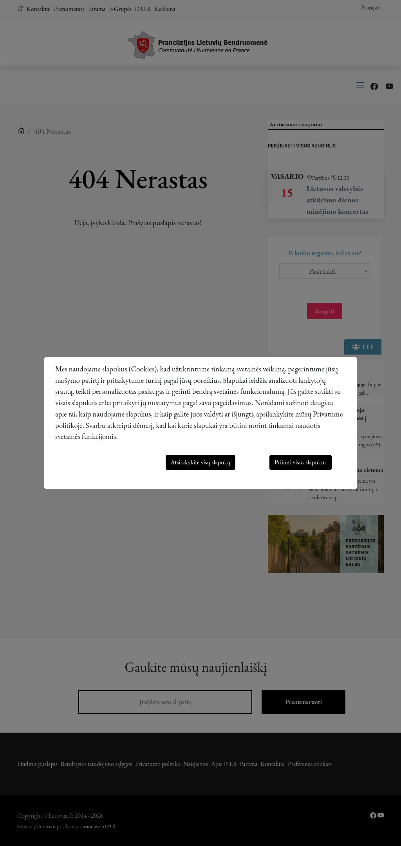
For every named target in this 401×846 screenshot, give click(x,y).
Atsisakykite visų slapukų (201, 462)
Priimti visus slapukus (301, 462)
